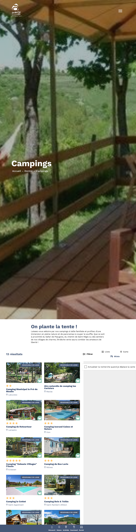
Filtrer (90, 354)
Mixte (117, 356)
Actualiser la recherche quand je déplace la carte (111, 367)
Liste (107, 352)
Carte (125, 352)
